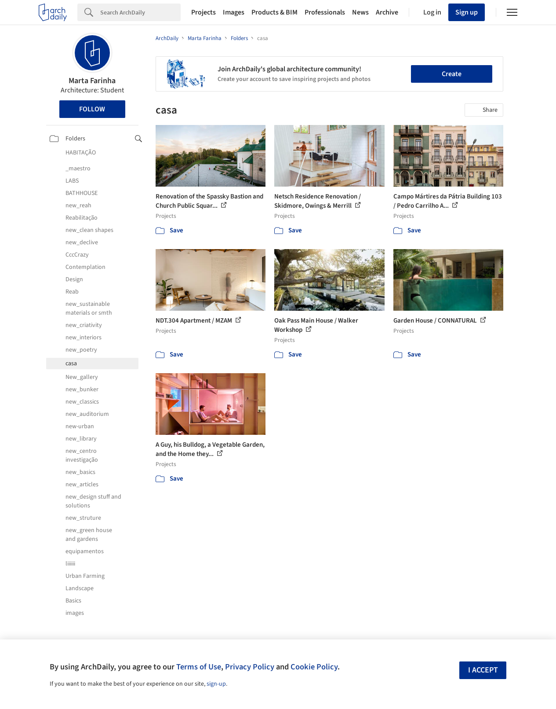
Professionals (325, 12)
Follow (92, 109)
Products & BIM (274, 12)
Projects (203, 12)
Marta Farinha (92, 80)
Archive (387, 12)
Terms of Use (198, 666)
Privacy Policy (249, 666)
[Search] (140, 12)
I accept (483, 670)
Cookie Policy (314, 666)
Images (233, 12)
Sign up (466, 12)
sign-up (216, 684)
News (360, 12)
